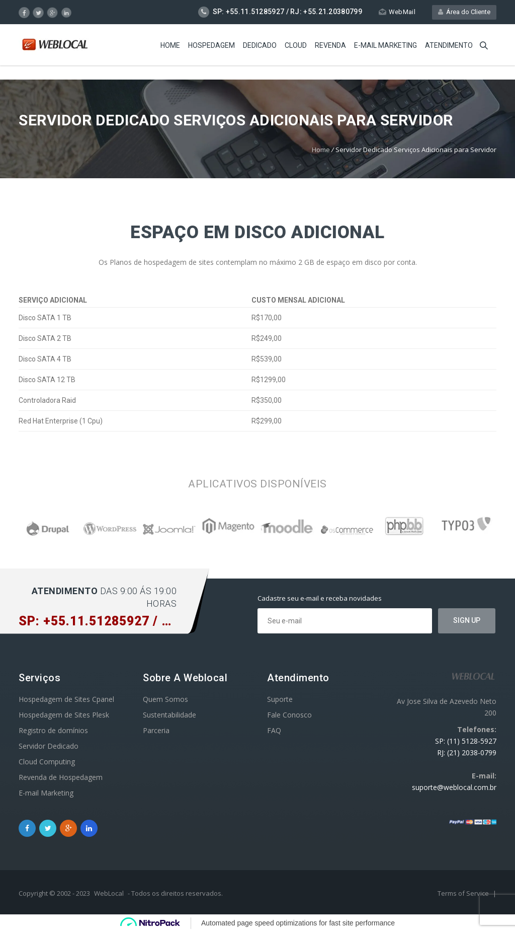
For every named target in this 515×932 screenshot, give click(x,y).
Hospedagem (211, 45)
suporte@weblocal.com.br (454, 787)
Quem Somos (165, 699)
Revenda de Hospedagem (61, 777)
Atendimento (449, 45)
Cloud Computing (47, 761)
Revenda (330, 45)
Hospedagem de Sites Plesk (64, 715)
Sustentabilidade (169, 715)
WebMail (397, 12)
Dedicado (260, 45)
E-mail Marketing (385, 45)
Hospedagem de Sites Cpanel (66, 699)
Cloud (296, 45)
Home (170, 45)
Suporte (280, 699)
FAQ (274, 730)
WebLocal (109, 893)
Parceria (156, 730)
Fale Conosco (289, 715)
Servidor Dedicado (48, 746)
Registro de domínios (53, 730)
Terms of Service (464, 893)
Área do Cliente (464, 12)
